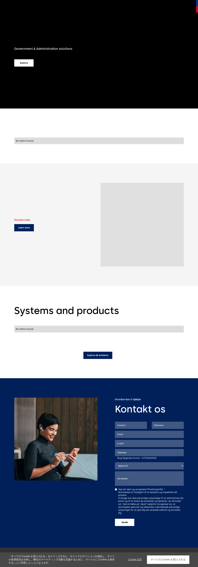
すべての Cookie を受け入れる (168, 559)
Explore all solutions (97, 355)
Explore (24, 63)
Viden (167, 6)
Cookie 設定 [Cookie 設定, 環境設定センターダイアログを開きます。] (135, 559)
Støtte (109, 6)
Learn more (24, 227)
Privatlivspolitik (155, 489)
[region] (99, 559)
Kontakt (177, 6)
